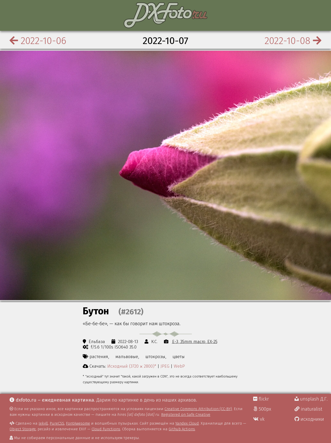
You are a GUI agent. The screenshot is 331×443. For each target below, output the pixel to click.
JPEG (165, 366)
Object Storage (23, 429)
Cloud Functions (106, 429)
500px (262, 409)
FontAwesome (78, 423)
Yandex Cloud (187, 423)
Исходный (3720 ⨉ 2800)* (131, 366)
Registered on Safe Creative (185, 414)
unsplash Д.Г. (311, 399)
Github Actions (182, 429)
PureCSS (57, 423)
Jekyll (43, 423)
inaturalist (308, 409)
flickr (261, 399)
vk (259, 419)
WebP (179, 366)
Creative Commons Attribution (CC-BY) (198, 408)
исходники (309, 419)
